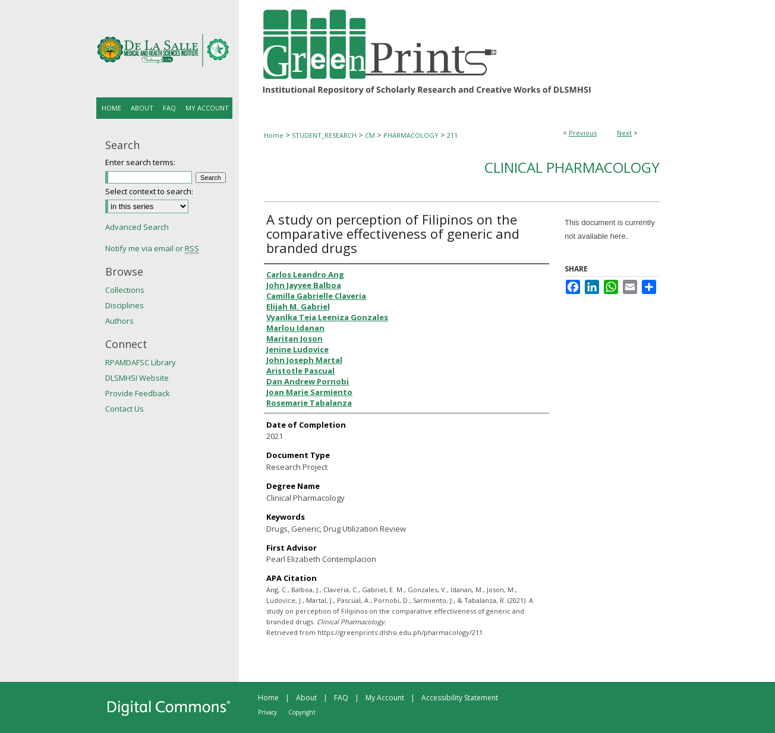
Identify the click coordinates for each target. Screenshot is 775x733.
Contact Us (124, 408)
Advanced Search (137, 227)
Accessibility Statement (459, 698)
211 (452, 135)
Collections (124, 290)
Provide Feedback (137, 393)
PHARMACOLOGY (411, 135)
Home (273, 135)
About (306, 698)
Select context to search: (149, 191)
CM (370, 135)
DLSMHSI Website (137, 377)
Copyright (302, 712)
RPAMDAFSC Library (140, 362)
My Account (385, 698)
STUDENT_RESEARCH (324, 135)
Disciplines (124, 305)
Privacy (267, 712)
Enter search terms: (140, 162)
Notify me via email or (152, 248)
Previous (583, 132)
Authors (119, 320)
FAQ (341, 698)
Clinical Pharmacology (572, 167)
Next (624, 132)
